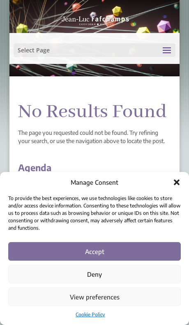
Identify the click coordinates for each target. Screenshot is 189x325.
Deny (94, 274)
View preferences (95, 297)
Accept (94, 251)
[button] (177, 182)
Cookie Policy (90, 314)
